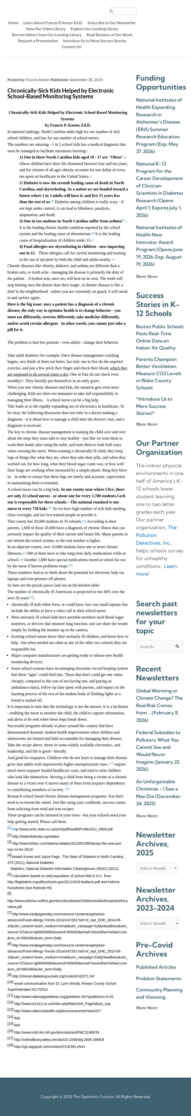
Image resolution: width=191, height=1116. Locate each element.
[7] (92, 240)
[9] (23, 381)
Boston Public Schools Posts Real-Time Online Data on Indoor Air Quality (160, 337)
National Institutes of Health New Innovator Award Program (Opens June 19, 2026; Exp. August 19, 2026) (159, 245)
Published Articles (156, 967)
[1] (87, 151)
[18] (67, 789)
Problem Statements (158, 978)
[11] (50, 507)
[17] (111, 763)
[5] (123, 220)
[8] (113, 260)
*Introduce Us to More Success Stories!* (154, 406)
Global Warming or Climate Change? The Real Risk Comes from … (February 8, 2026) (159, 705)
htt (62, 829)
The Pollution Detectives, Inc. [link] (156, 535)
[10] (68, 502)
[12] (84, 521)
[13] (24, 553)
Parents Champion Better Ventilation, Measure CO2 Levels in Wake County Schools (158, 373)
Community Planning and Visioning (159, 993)
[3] (90, 176)
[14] (21, 559)
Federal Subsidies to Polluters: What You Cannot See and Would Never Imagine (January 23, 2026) (158, 750)
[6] (92, 233)
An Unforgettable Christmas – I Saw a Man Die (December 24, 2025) (158, 792)
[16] (31, 597)
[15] (70, 565)
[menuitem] (13, 23)
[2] (126, 158)
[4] (52, 201)
